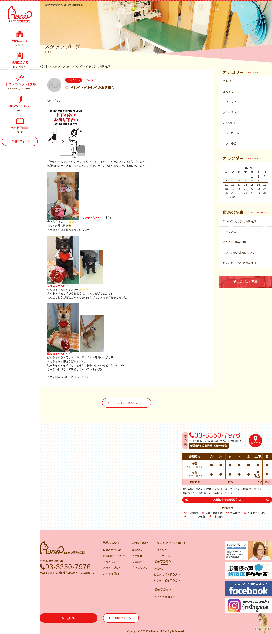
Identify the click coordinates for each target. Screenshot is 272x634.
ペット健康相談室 (164, 597)
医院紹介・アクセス (115, 556)
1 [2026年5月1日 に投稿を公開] (252, 176)
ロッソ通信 (229, 143)
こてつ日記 (229, 122)
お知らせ (228, 91)
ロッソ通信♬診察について (239, 252)
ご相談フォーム (21, 141)
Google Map (69, 618)
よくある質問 (111, 573)
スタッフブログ (61, 66)
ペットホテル (231, 133)
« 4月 (233, 197)
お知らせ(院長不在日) (236, 242)
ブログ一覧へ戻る (127, 403)
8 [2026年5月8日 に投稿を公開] (252, 180)
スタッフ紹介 (111, 562)
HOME (43, 66)
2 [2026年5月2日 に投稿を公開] (258, 176)
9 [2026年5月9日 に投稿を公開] (258, 180)
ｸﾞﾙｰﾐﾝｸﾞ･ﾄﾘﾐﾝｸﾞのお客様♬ (239, 221)
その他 (227, 81)
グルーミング (231, 112)
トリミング (229, 102)
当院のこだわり (112, 550)
